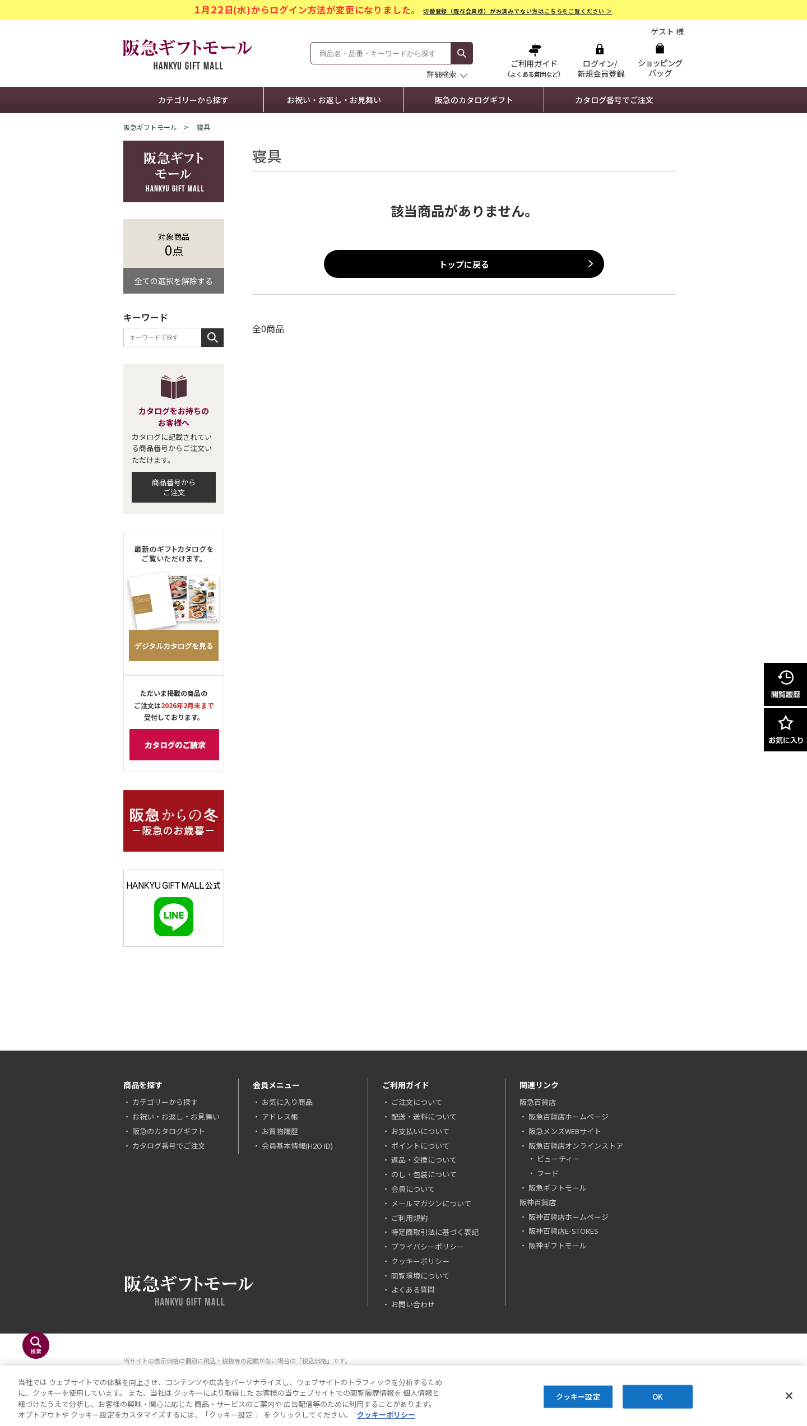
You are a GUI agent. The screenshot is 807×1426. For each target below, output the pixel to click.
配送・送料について (424, 1116)
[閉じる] (789, 1397)
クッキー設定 (578, 1397)
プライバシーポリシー (427, 1246)
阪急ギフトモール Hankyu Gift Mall (187, 54)
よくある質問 (413, 1289)
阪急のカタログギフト (474, 99)
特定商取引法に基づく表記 (435, 1232)
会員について (413, 1188)
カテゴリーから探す (193, 99)
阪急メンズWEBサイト (564, 1131)
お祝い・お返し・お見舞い (334, 99)
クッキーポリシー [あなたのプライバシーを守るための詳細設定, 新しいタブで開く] (386, 1415)
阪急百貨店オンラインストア (575, 1145)
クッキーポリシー (420, 1261)
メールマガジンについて (431, 1203)
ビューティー (558, 1158)
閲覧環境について (420, 1275)
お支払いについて (420, 1131)
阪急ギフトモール (150, 127)
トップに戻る (464, 264)
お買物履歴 (280, 1131)
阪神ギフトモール (557, 1245)
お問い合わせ (413, 1304)
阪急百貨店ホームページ (568, 1116)
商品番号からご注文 (174, 487)
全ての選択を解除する (173, 280)
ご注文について (416, 1102)
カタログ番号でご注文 (614, 99)
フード (548, 1173)
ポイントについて (420, 1145)
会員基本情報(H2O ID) (297, 1145)
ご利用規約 (409, 1218)
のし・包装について (424, 1174)
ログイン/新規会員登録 (599, 60)
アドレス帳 (280, 1116)
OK (657, 1397)
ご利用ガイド (535, 60)
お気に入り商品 (287, 1102)
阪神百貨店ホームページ (568, 1216)
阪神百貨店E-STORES (563, 1230)
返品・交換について (424, 1159)
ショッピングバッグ (660, 60)
